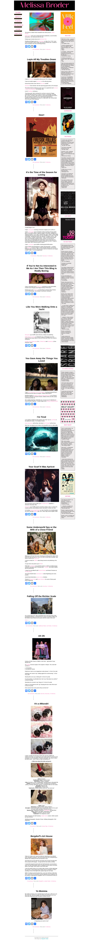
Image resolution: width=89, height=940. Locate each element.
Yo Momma (47, 49)
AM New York (43, 39)
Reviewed (27, 85)
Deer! (41, 115)
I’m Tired (41, 417)
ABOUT (18, 17)
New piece (27, 334)
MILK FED (68, 35)
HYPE (18, 29)
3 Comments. (34, 255)
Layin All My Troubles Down (41, 59)
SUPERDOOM (68, 111)
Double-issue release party (31, 341)
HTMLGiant (39, 286)
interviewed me (39, 573)
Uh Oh (41, 636)
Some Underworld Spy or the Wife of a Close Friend (41, 528)
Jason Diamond (41, 579)
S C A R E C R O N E (67, 368)
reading (28, 664)
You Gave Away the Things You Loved (41, 359)
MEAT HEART (68, 425)
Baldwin (35, 511)
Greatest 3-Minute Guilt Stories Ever (42, 395)
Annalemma (50, 341)
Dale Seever (28, 35)
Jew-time (45, 586)
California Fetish (42, 625)
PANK (40, 563)
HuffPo (36, 560)
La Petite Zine (42, 341)
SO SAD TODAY (67, 241)
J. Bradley (46, 567)
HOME (18, 13)
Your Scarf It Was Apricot (42, 466)
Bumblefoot (46, 810)
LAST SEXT (68, 216)
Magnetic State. (45, 938)
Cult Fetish (49, 625)
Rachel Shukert (42, 570)
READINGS (18, 25)
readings (30, 91)
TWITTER (18, 33)
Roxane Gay (33, 579)
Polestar (29, 247)
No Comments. (36, 49)
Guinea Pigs (44, 826)
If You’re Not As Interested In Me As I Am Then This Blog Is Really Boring (41, 268)
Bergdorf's (41, 881)
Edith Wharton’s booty (30, 336)
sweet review (39, 577)
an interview (32, 566)
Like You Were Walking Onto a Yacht (41, 308)
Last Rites (53, 419)
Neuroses (44, 255)
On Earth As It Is (45, 503)
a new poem (31, 229)
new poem (31, 79)
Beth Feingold (46, 423)
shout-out (36, 289)
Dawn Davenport (29, 423)
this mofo (42, 83)
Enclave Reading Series (52, 401)
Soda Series (41, 41)
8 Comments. (33, 826)
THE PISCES (67, 136)
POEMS (18, 21)
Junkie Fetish (47, 881)
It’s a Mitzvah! (41, 703)
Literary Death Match (35, 510)
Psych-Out (36, 558)
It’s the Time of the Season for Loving (41, 173)
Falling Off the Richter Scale (41, 596)
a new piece (31, 244)
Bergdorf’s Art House (42, 836)
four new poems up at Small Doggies (36, 392)
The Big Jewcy (28, 571)
